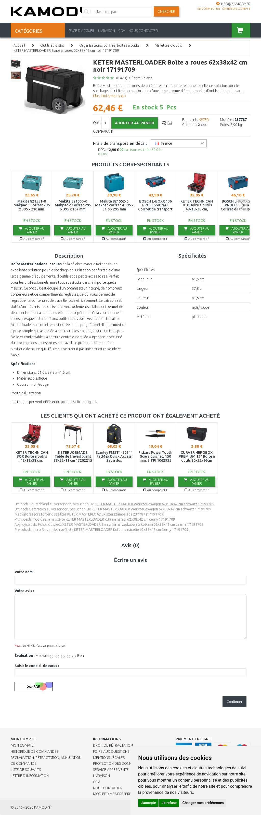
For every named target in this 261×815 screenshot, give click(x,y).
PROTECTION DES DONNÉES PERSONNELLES (128, 763)
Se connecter (208, 8)
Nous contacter (107, 788)
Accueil (19, 45)
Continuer (234, 702)
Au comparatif (32, 238)
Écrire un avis (142, 78)
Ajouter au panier (31, 230)
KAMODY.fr (43, 807)
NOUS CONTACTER (143, 31)
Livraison (101, 776)
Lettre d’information (30, 776)
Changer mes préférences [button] (203, 803)
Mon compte (22, 745)
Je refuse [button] (169, 803)
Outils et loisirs (52, 45)
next (242, 205)
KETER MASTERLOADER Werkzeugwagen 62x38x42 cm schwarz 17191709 (154, 504)
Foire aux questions (111, 751)
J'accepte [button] (148, 803)
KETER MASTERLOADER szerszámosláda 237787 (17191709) (115, 514)
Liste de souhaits (26, 770)
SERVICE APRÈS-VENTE (111, 770)
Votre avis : (24, 591)
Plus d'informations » (109, 96)
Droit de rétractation (113, 745)
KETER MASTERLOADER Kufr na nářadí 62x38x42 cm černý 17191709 (120, 519)
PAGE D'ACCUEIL (82, 31)
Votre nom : (24, 572)
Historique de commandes (34, 751)
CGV (121, 31)
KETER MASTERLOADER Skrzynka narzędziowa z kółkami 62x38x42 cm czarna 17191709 (132, 524)
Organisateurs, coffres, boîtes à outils (109, 45)
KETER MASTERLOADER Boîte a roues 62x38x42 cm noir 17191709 (66, 50)
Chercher (166, 11)
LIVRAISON (106, 31)
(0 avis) (121, 78)
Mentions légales (109, 758)
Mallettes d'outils (168, 45)
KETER (204, 120)
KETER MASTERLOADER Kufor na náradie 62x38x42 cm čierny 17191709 (131, 530)
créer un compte (236, 8)
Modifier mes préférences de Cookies (126, 794)
